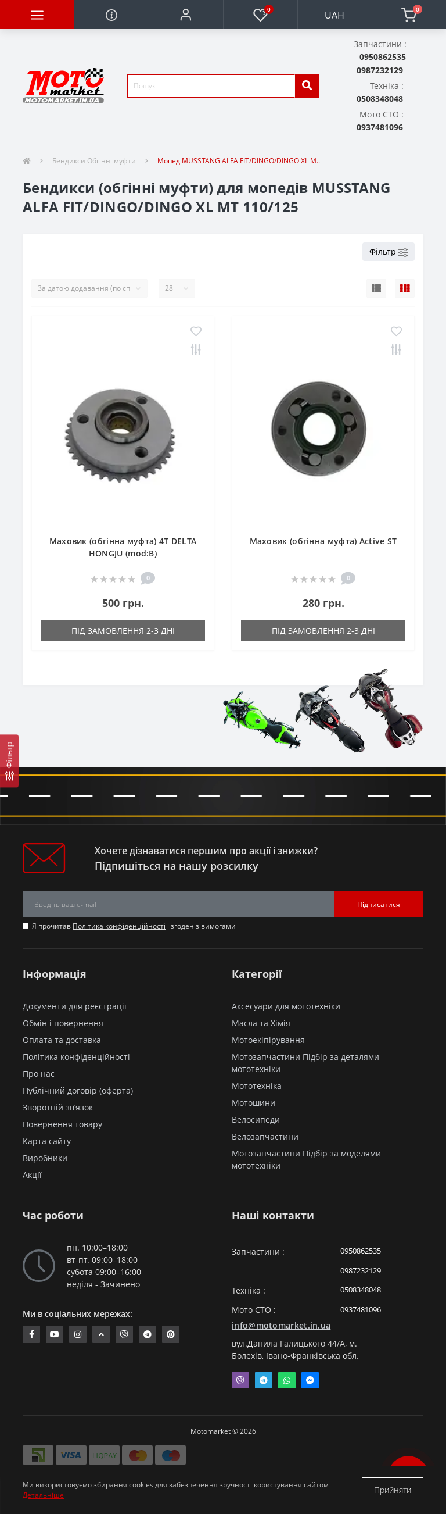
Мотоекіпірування (268, 1039)
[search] (306, 86)
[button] (186, 14)
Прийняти (392, 1489)
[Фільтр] (9, 760)
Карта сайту (47, 1141)
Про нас (39, 1073)
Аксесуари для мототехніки (286, 1006)
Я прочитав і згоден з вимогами (134, 926)
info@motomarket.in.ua (281, 1325)
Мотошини (253, 1102)
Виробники (45, 1157)
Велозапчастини (265, 1136)
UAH (334, 15)
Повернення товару (62, 1124)
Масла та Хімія (261, 1023)
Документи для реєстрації (75, 1006)
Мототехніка (257, 1085)
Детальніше (43, 1495)
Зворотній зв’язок (58, 1107)
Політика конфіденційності (119, 926)
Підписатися (378, 904)
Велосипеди (256, 1119)
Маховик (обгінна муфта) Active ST (323, 541)
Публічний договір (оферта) (78, 1090)
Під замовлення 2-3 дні (123, 630)
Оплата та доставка (62, 1039)
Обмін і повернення (63, 1023)
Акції (32, 1174)
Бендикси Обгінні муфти (94, 161)
